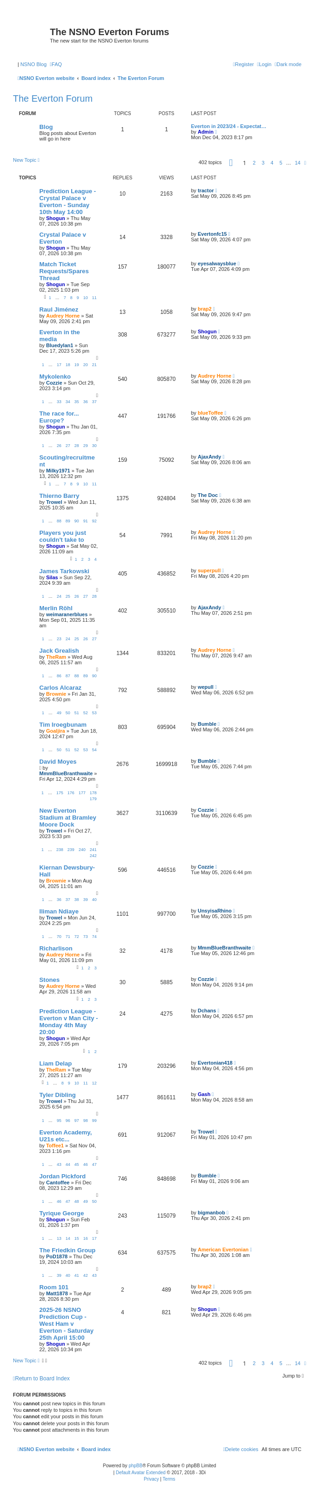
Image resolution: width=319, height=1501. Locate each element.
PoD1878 (56, 1256)
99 (94, 1120)
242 (93, 855)
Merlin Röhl (56, 608)
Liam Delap (55, 1063)
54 (94, 749)
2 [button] (254, 162)
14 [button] (298, 162)
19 (76, 364)
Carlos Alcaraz (60, 687)
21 (94, 364)
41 (76, 1275)
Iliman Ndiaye (59, 911)
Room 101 (53, 1287)
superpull (209, 570)
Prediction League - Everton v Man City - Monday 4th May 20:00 (68, 1021)
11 (94, 297)
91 (85, 521)
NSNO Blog (33, 64)
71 (68, 936)
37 (94, 401)
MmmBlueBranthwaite (66, 773)
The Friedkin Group (67, 1250)
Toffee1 (55, 1145)
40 (94, 899)
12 (94, 1083)
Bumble (207, 724)
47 (94, 1164)
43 (59, 1164)
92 (94, 521)
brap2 (205, 309)
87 (68, 676)
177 (82, 792)
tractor (206, 190)
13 (59, 1238)
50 (68, 713)
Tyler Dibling (57, 1094)
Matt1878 (57, 1293)
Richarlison (56, 948)
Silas (52, 577)
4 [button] (271, 162)
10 (85, 297)
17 (59, 364)
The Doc (208, 495)
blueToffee (210, 413)
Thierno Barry (59, 495)
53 (94, 713)
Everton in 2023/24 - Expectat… (228, 126)
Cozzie (54, 383)
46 (85, 1164)
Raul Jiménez (58, 309)
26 (59, 445)
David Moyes (58, 761)
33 (59, 401)
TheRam (56, 657)
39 (85, 899)
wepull (206, 687)
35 (76, 401)
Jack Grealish (59, 650)
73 (85, 936)
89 (68, 521)
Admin (206, 132)
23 (59, 639)
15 (76, 1238)
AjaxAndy (209, 456)
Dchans (207, 1010)
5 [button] (280, 162)
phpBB (135, 1465)
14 (68, 1238)
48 (76, 1201)
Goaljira (55, 731)
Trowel (54, 502)
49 (59, 713)
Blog (46, 126)
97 (76, 1120)
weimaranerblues (67, 614)
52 (85, 713)
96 (68, 1120)
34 (68, 401)
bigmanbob (211, 1212)
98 (85, 1120)
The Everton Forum (52, 98)
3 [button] (263, 162)
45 (76, 1164)
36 (85, 401)
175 (59, 792)
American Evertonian (223, 1249)
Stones (49, 979)
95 (59, 1120)
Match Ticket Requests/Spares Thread (64, 271)
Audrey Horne (63, 316)
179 (93, 798)
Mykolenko (55, 376)
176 (70, 792)
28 (76, 445)
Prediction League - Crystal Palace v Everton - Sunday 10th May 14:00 (67, 201)
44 (68, 1164)
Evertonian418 (215, 1063)
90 (76, 521)
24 (59, 596)
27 (68, 445)
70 (59, 936)
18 (68, 364)
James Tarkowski (64, 571)
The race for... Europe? (59, 417)
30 (94, 445)
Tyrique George (61, 1213)
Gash (204, 1094)
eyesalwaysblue (217, 263)
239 (70, 849)
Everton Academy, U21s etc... (65, 1136)
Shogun (55, 218)
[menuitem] (56, 64)
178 (93, 792)
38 (76, 899)
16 (85, 1238)
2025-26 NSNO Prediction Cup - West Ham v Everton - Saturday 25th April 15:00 (66, 1323)
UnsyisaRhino (215, 910)
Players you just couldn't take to (62, 536)
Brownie (56, 694)
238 (59, 849)
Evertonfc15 (212, 234)
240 (82, 849)
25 (68, 596)
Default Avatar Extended (141, 1472)
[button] (231, 162)
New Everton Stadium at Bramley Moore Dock (67, 817)
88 (59, 521)
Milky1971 (58, 470)
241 (93, 849)
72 (76, 936)
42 (85, 1275)
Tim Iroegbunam (62, 724)
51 (76, 713)
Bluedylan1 (60, 345)
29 (85, 445)
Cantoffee (58, 1182)
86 (59, 676)
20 (85, 364)
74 (94, 936)
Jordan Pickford (62, 1176)
